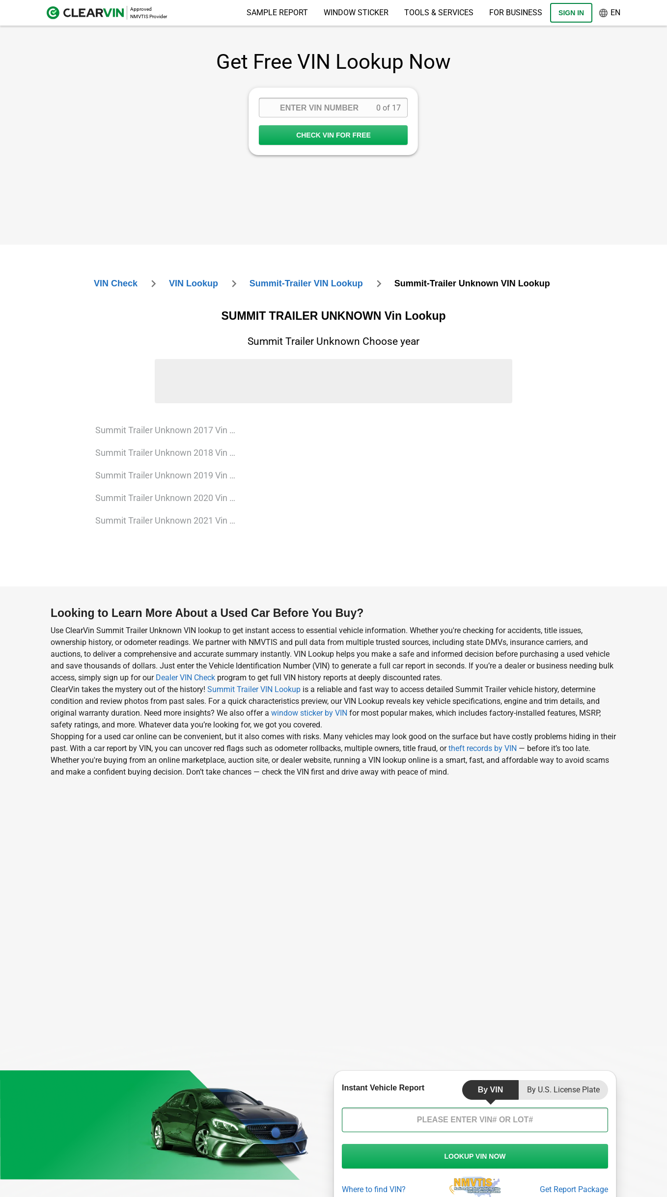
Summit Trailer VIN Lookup (255, 689)
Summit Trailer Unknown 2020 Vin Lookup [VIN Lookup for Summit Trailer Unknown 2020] (171, 498)
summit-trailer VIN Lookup (306, 283)
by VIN (490, 1090)
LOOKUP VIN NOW (475, 1156)
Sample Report (277, 12)
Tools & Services (438, 12)
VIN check (116, 283)
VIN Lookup (193, 283)
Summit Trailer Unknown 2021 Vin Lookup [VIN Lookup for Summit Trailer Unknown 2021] (171, 520)
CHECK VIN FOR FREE (333, 135)
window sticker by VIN (309, 713)
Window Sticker (356, 12)
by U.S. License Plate (563, 1089)
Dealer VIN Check (185, 677)
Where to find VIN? (374, 1189)
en (609, 13)
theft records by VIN (482, 748)
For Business (515, 12)
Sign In (571, 13)
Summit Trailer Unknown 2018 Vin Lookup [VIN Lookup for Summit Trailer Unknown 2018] (171, 452)
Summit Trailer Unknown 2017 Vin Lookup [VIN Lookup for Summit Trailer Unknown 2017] (171, 430)
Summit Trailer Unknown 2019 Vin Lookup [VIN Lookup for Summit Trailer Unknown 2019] (171, 475)
